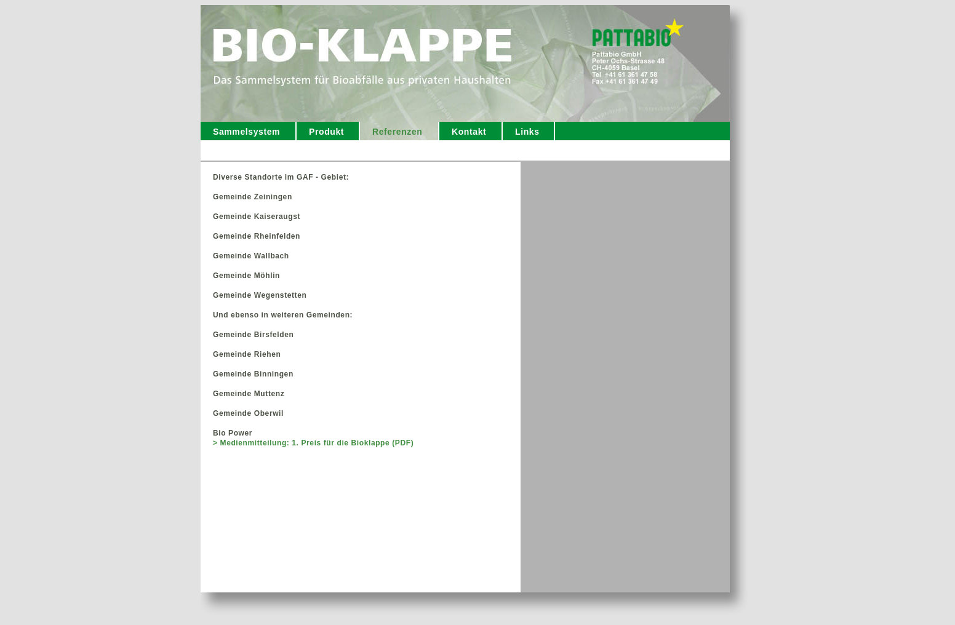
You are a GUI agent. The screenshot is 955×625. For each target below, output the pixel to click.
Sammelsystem (246, 132)
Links (527, 132)
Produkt (326, 132)
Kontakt (469, 132)
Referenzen (397, 132)
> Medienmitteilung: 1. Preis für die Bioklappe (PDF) (313, 443)
